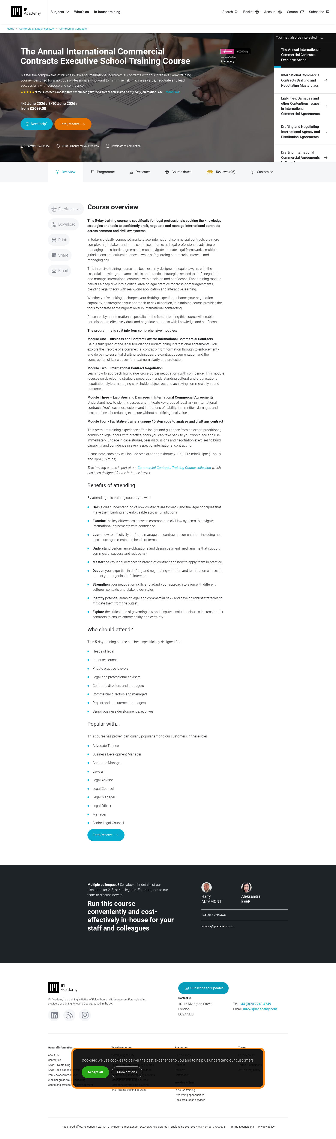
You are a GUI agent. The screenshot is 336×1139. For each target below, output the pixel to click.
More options (127, 1072)
